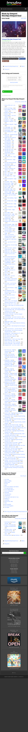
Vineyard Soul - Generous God (11, 221)
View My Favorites (14, 82)
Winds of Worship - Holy (10, 340)
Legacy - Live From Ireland (10, 195)
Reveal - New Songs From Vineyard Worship (14, 305)
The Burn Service (8, 535)
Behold (6, 114)
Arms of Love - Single (9, 394)
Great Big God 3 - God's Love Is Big (12, 339)
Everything (7, 500)
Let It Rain (7, 479)
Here (6, 171)
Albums (23, 66)
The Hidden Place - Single (10, 175)
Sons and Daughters (9, 505)
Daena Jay (15, 444)
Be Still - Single (8, 186)
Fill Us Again (7, 212)
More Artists (23, 18)
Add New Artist (14, 564)
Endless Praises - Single (10, 209)
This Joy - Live (8, 118)
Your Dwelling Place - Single (10, 131)
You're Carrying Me (9, 491)
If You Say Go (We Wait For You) (11, 497)
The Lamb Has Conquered (10, 336)
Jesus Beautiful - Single (9, 193)
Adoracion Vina (12, 447)
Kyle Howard (11, 391)
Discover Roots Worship (10, 312)
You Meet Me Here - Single (10, 203)
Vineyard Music (8, 397)
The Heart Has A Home (10, 295)
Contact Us (21, 676)
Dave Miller (15, 449)
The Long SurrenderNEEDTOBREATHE (14, 610)
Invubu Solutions (6, 9)
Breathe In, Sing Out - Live (10, 121)
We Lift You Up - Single (9, 349)
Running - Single (8, 419)
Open (6, 274)
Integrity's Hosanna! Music (10, 526)
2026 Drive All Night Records (14, 626)
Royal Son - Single (8, 373)
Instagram (5, 61)
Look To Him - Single (9, 413)
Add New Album (14, 565)
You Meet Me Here (9, 488)
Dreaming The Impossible (10, 361)
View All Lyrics (23, 475)
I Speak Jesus (7, 495)
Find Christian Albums (14, 561)
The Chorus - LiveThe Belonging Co (14, 588)
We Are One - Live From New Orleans (13, 308)
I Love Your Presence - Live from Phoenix (13, 328)
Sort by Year (17, 101)
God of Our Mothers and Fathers (12, 486)
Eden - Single (7, 187)
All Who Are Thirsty (9, 112)
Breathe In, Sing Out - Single (11, 124)
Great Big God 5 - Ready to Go (11, 463)
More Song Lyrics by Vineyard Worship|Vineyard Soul (15, 511)
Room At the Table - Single (10, 416)
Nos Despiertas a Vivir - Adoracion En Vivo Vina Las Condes (10, 292)
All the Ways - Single (9, 184)
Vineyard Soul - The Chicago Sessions (13, 436)
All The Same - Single (9, 183)
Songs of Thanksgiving (9, 524)
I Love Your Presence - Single (11, 287)
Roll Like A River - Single (10, 430)
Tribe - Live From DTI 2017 (10, 242)
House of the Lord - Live (10, 105)
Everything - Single (8, 189)
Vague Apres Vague (9, 321)
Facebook (22, 58)
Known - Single (8, 220)
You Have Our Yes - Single (10, 156)
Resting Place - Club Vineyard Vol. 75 (12, 333)
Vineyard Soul (14, 429)
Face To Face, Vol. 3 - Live (10, 303)
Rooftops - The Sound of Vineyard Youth (13, 466)
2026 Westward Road (14, 668)
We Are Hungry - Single (9, 224)
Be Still (6, 483)
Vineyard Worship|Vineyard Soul (10, 58)
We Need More (8, 494)
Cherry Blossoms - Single (10, 159)
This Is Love (7, 532)
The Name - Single (9, 421)
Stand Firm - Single (9, 377)
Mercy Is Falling (8, 480)
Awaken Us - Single (9, 119)
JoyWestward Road (14, 652)
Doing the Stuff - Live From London (12, 345)
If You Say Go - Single (9, 399)
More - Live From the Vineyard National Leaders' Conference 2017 (10, 236)
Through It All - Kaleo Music (10, 239)
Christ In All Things (8, 108)
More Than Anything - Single (11, 197)
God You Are (7, 272)
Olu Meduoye (7, 417)
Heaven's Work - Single (9, 427)
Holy (6, 502)
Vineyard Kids (11, 464)
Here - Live (7, 174)
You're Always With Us (9, 489)
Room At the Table (9, 128)
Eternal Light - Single (9, 408)
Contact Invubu (14, 572)
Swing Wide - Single (9, 360)
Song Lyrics (6, 69)
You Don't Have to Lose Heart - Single (13, 442)
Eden (6, 485)
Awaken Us (7, 498)
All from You (7, 337)
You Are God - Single (9, 439)
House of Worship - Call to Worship (12, 343)
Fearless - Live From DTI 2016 (11, 460)
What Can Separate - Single (10, 178)
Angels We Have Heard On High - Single (13, 424)
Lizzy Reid (15, 366)
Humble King (7, 218)
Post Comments (7, 91)
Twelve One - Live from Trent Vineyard (13, 448)
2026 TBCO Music (14, 605)
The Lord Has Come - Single (11, 200)
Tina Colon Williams (17, 426)
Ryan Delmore (13, 435)
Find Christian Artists (14, 559)
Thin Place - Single (8, 433)
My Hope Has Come (9, 149)
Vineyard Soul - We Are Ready (11, 245)
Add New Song (14, 566)
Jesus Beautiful (8, 504)
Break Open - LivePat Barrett (14, 631)
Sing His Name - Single (9, 404)
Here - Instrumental (9, 172)
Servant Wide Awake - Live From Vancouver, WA (15, 318)
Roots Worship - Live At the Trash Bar (13, 317)
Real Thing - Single (8, 369)
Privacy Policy (14, 571)
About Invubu (14, 570)
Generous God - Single (9, 214)
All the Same (7, 482)
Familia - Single (8, 445)
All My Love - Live (8, 250)
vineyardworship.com (6, 40)
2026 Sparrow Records (14, 647)
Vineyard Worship (8, 351)
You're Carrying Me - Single (10, 206)
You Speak (7, 507)
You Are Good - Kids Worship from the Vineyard (15, 325)
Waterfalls (7, 492)
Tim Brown (11, 374)
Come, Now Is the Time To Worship (12, 342)
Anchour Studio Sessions (10, 264)
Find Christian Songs (14, 562)
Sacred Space (7, 130)
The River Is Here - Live (10, 334)
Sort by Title (23, 101)
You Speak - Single (8, 181)
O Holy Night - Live (9, 127)
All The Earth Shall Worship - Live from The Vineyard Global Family (11, 258)
